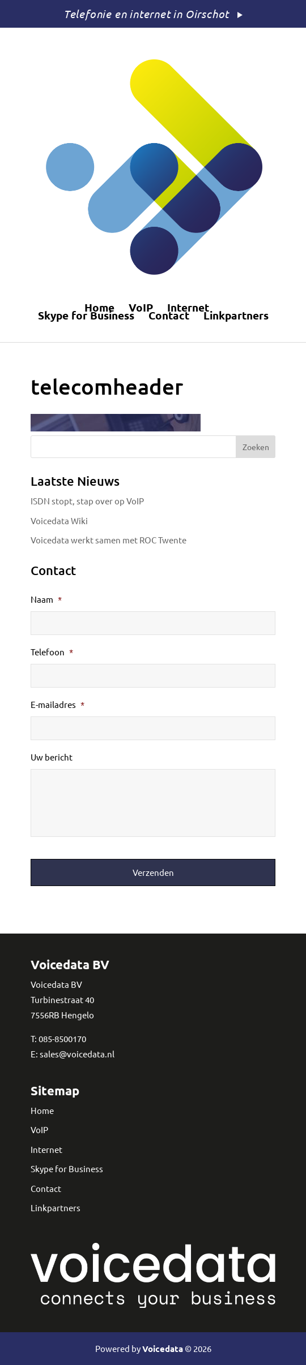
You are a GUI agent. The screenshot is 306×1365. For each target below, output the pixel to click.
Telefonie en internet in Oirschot (146, 13)
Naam (46, 599)
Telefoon (52, 651)
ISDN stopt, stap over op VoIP (87, 500)
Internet (188, 308)
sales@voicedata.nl (77, 1053)
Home (99, 308)
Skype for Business (86, 315)
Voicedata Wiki (59, 520)
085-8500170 (62, 1038)
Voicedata (162, 1348)
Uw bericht (52, 756)
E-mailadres (57, 704)
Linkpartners (236, 315)
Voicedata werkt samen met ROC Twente (108, 539)
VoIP (141, 308)
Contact (168, 315)
